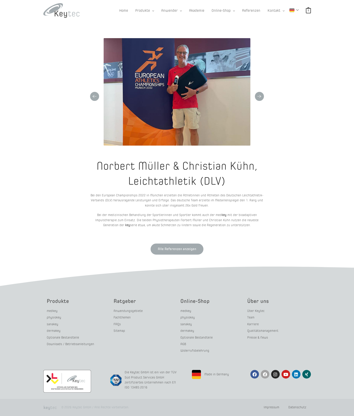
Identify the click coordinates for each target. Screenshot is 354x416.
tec (50, 407)
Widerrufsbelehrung (194, 351)
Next (259, 96)
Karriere (253, 324)
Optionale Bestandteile (63, 337)
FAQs (117, 324)
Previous (94, 96)
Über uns (258, 301)
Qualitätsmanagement (262, 331)
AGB (183, 344)
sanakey (52, 324)
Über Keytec (256, 311)
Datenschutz (297, 407)
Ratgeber (125, 301)
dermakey (54, 331)
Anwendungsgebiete (128, 311)
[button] (145, 10)
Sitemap (119, 331)
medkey (52, 311)
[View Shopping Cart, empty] (308, 10)
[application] (152, 10)
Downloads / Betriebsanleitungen (70, 344)
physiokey (54, 317)
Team (250, 317)
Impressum (271, 407)
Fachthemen (122, 317)
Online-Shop (195, 301)
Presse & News (257, 337)
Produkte (58, 301)
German (292, 10)
